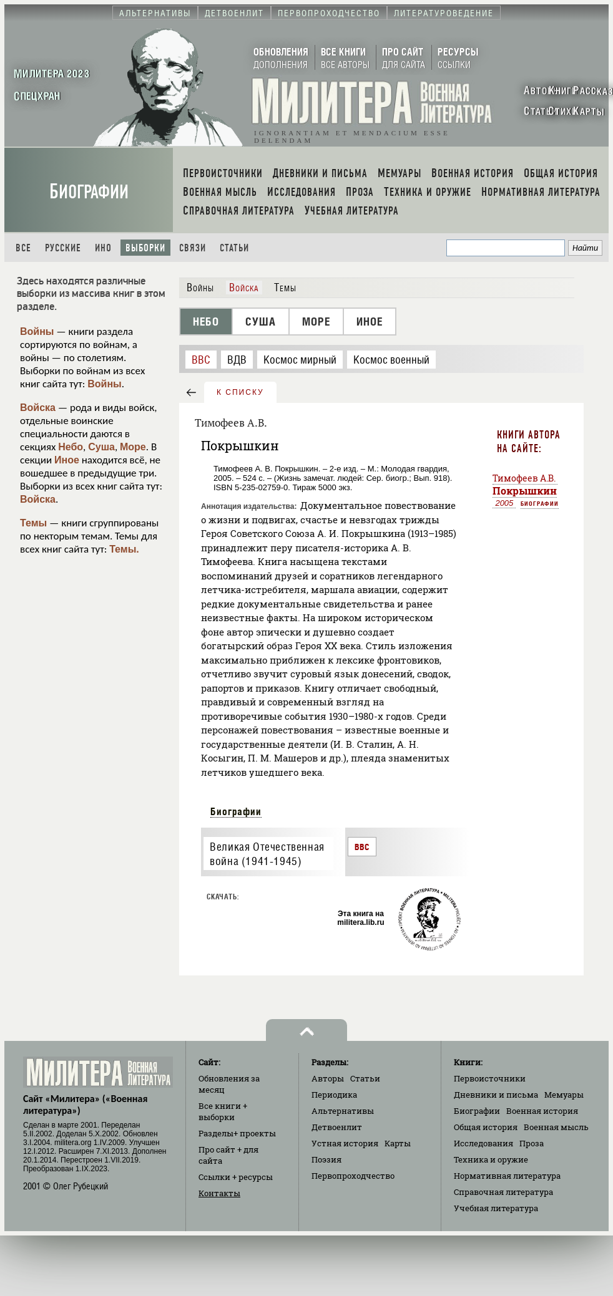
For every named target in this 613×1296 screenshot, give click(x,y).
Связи (192, 247)
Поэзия (326, 1159)
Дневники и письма (496, 1094)
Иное (66, 460)
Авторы (327, 1078)
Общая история (485, 1127)
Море (133, 447)
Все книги (223, 1111)
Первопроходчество (353, 1175)
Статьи (234, 247)
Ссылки (236, 1176)
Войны (37, 331)
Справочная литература (503, 1191)
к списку (240, 392)
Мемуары (564, 1094)
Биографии (89, 191)
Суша (101, 447)
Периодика (334, 1094)
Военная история (542, 1110)
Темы (33, 523)
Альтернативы (342, 1110)
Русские (63, 247)
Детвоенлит (336, 1127)
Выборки (145, 247)
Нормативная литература (507, 1175)
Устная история (344, 1143)
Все (23, 247)
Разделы (237, 1133)
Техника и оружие (491, 1159)
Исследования (483, 1143)
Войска (38, 407)
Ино (103, 247)
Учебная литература (496, 1208)
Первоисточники (490, 1078)
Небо (70, 447)
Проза (531, 1143)
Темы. (124, 549)
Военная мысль (556, 1127)
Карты (398, 1143)
